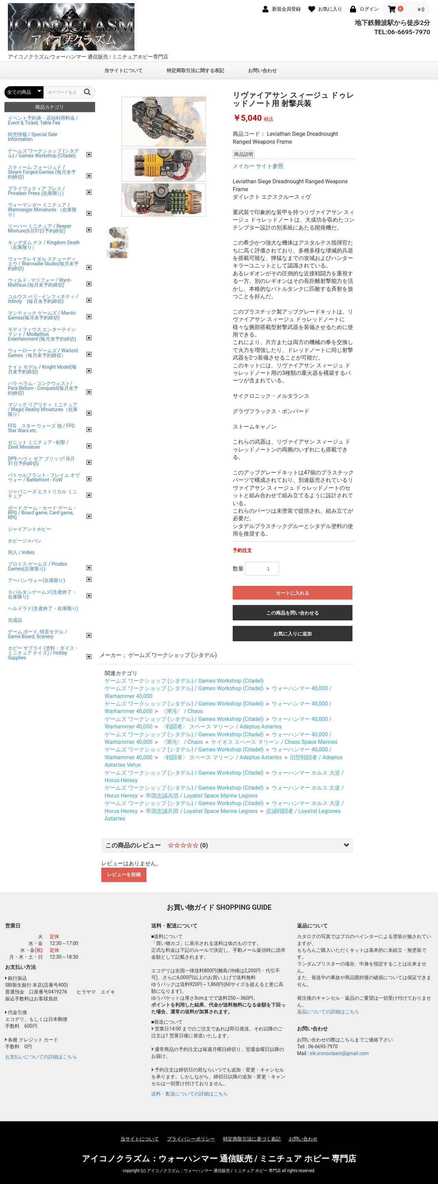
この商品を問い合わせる (292, 613)
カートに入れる (292, 593)
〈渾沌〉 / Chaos (181, 711)
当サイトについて (123, 70)
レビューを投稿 (124, 874)
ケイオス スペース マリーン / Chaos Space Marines (274, 742)
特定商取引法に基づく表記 (252, 1139)
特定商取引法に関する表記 (195, 70)
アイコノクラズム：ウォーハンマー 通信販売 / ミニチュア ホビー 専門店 (219, 1158)
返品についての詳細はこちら (328, 1011)
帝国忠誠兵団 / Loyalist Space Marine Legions (202, 795)
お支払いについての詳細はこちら (41, 1057)
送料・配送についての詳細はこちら (189, 1093)
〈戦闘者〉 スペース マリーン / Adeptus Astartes (221, 726)
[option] (163, 156)
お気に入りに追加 (292, 633)
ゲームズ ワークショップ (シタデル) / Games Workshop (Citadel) (184, 680)
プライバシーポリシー (191, 1139)
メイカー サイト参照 (258, 166)
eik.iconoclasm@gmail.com (339, 1053)
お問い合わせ (262, 70)
